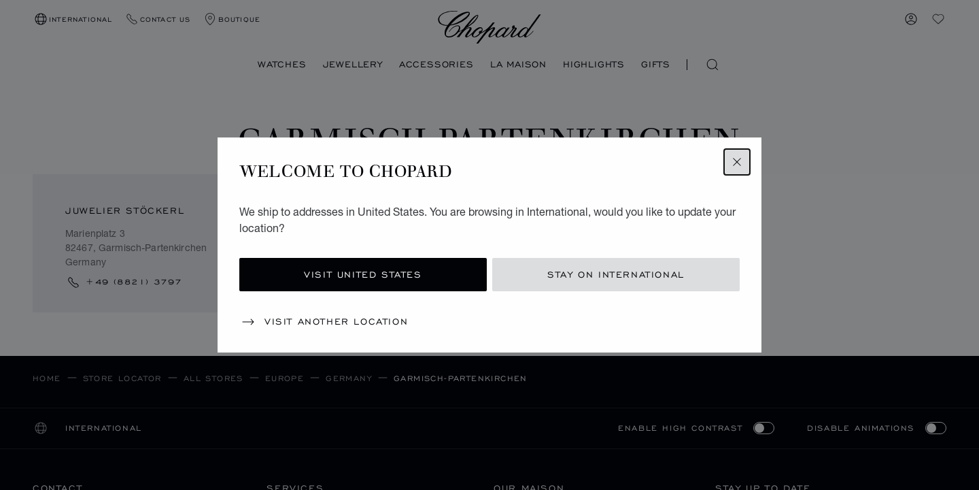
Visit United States (363, 274)
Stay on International (616, 274)
